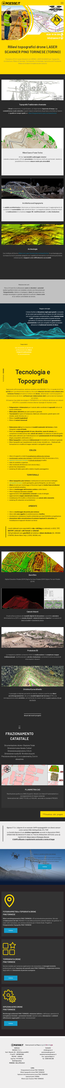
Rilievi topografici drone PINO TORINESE (32, 1072)
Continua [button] (45, 866)
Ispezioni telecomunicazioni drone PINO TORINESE (32, 1074)
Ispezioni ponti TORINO (32, 1076)
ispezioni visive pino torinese (18, 460)
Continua (11, 930)
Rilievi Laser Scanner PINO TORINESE (32, 1078)
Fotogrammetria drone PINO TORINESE (32, 1070)
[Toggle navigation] (62, 3)
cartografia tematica (15, 483)
